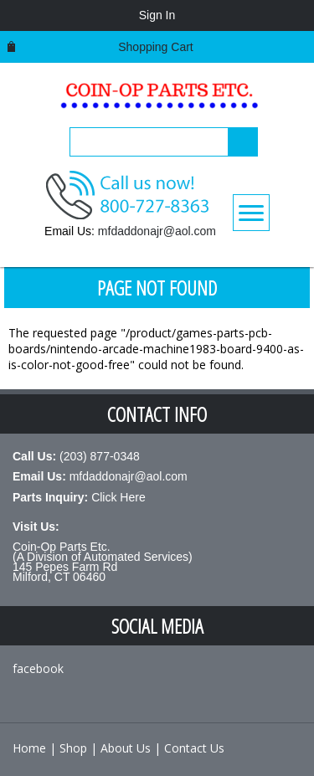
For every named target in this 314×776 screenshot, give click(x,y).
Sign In (157, 15)
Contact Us (194, 748)
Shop (73, 748)
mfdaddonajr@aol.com (157, 231)
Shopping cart (155, 47)
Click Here (118, 497)
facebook (38, 668)
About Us (125, 748)
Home (29, 748)
